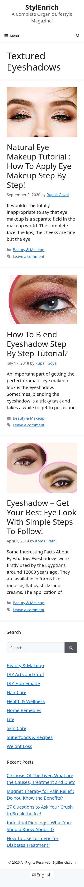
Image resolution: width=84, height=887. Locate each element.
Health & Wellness (26, 701)
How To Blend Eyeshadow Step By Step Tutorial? (37, 343)
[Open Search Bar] (78, 35)
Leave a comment (28, 256)
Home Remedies (24, 710)
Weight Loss (19, 746)
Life (10, 719)
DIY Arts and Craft (25, 674)
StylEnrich (42, 7)
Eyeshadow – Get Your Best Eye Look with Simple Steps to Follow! (41, 517)
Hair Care (16, 692)
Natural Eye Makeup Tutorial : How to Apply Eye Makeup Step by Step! (39, 166)
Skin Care (16, 728)
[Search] (71, 647)
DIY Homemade (23, 683)
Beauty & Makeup (28, 249)
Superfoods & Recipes (30, 737)
